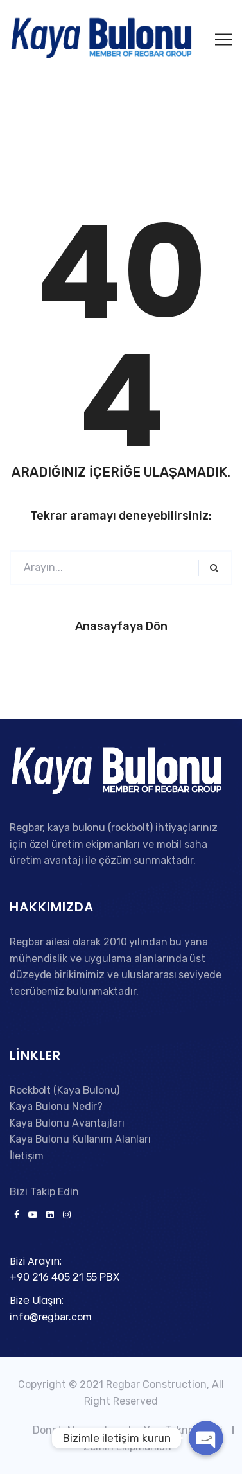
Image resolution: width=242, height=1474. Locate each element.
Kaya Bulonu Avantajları (67, 1123)
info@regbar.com (51, 1317)
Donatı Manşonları (76, 1430)
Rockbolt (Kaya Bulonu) (64, 1090)
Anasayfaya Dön (121, 626)
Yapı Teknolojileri (183, 1430)
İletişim (27, 1156)
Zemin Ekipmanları (127, 1447)
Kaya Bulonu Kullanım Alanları (80, 1139)
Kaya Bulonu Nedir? (56, 1106)
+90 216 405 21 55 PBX (64, 1277)
